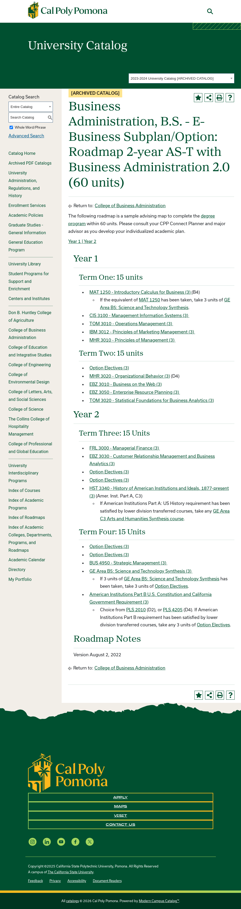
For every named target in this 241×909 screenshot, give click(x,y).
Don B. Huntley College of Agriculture (29, 316)
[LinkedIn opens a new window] (46, 841)
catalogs (72, 901)
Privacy (55, 881)
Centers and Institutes (29, 298)
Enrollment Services (27, 205)
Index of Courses (24, 490)
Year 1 (74, 241)
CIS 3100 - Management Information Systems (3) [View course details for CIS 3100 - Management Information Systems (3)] (139, 315)
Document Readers (107, 881)
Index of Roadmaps (26, 517)
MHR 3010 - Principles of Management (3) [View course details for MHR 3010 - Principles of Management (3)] (132, 339)
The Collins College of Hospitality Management (28, 427)
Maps (120, 806)
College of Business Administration (27, 334)
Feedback (35, 881)
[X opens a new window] (89, 841)
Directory (16, 569)
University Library (24, 263)
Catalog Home (21, 153)
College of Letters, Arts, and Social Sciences (30, 395)
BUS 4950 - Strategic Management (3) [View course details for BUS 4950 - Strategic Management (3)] (128, 562)
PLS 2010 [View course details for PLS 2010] (136, 609)
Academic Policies (25, 215)
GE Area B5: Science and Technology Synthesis (171, 578)
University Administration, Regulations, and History (24, 184)
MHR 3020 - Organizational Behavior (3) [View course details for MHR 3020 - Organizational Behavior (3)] (129, 375)
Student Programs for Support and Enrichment (28, 281)
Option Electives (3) (109, 367)
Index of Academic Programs (26, 504)
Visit (120, 815)
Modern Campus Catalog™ (159, 901)
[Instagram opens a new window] (32, 841)
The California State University (70, 872)
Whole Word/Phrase (30, 127)
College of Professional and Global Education (30, 447)
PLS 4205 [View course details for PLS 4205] (173, 609)
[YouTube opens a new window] (61, 841)
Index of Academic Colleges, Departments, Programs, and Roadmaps (30, 539)
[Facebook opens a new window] (75, 841)
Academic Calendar (26, 559)
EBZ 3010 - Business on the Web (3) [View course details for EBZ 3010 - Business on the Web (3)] (125, 384)
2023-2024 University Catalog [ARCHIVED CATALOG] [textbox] (172, 78)
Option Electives (171, 586)
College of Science (25, 409)
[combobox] (181, 78)
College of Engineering (29, 364)
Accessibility (76, 881)
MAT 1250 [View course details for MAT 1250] (149, 299)
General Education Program (25, 246)
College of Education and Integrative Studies (30, 351)
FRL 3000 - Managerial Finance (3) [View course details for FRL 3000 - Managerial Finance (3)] (124, 447)
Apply (120, 797)
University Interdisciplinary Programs (23, 473)
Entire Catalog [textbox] (21, 107)
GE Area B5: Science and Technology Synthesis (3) (140, 570)
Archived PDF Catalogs (30, 163)
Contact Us (120, 824)
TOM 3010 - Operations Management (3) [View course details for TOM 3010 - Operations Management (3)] (131, 323)
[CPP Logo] (68, 772)
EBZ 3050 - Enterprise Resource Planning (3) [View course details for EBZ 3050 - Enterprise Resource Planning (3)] (134, 392)
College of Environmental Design (28, 378)
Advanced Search (26, 135)
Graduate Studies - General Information (27, 229)
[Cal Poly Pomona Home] (67, 10)
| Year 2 (88, 241)
